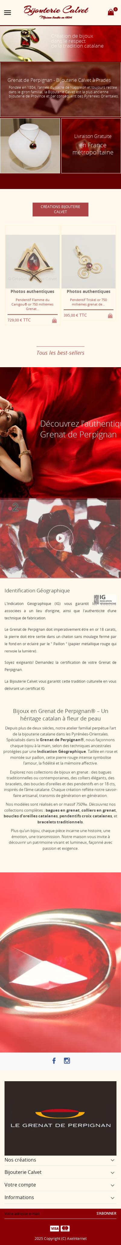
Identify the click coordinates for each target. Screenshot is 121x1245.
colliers (84, 774)
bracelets (13, 780)
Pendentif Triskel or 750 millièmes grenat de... (88, 305)
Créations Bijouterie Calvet (60, 213)
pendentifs (83, 780)
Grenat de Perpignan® (62, 736)
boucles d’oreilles (46, 780)
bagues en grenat (63, 806)
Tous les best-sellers (60, 356)
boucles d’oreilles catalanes (31, 812)
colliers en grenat (98, 806)
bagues (104, 768)
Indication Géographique (61, 747)
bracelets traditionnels (60, 818)
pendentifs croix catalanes (85, 812)
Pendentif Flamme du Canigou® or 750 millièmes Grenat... (32, 308)
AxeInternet (77, 1238)
